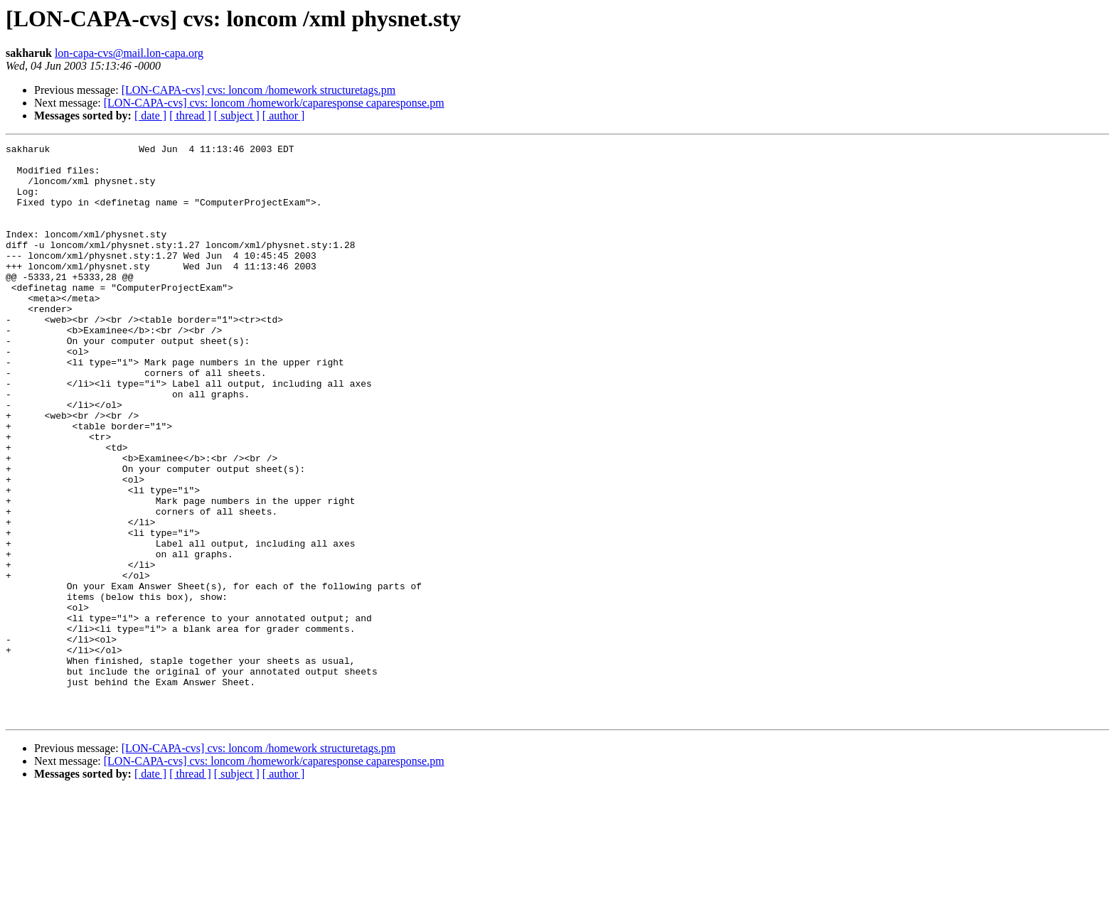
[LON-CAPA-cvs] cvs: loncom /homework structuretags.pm (259, 90)
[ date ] (150, 115)
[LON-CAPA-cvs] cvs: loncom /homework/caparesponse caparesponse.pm (274, 103)
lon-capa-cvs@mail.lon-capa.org (129, 53)
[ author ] (283, 115)
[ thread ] (190, 115)
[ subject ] (237, 115)
